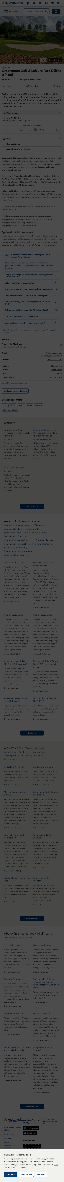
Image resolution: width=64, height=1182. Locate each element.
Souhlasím (10, 1174)
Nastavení (41, 1174)
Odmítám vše (26, 1174)
